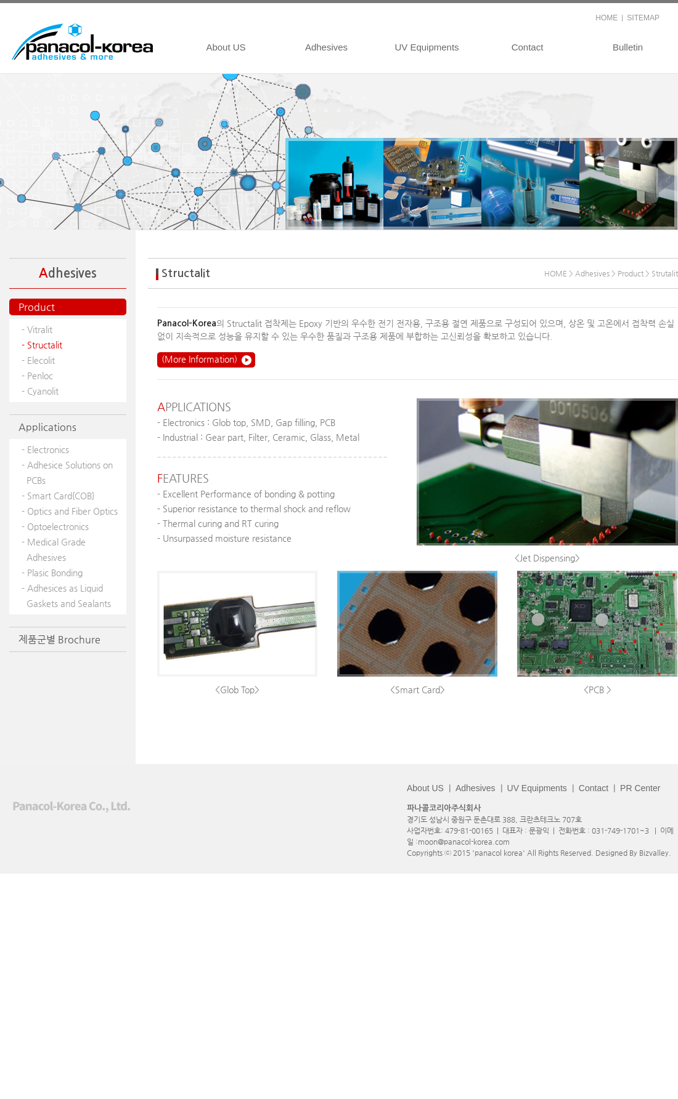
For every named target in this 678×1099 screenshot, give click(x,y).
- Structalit (42, 345)
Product (36, 307)
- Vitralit (37, 329)
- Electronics (45, 449)
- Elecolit (38, 360)
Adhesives (326, 47)
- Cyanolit (40, 391)
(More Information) (199, 359)
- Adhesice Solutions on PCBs (67, 472)
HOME (606, 18)
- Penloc (37, 375)
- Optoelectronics (55, 526)
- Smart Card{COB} (58, 496)
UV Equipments (426, 47)
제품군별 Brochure (59, 639)
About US (225, 47)
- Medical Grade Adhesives (54, 549)
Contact (528, 47)
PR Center (640, 788)
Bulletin (628, 47)
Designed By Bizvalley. (633, 852)
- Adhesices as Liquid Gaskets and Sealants (66, 595)
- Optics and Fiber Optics (70, 511)
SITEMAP (643, 18)
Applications (47, 427)
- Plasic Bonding (52, 573)
